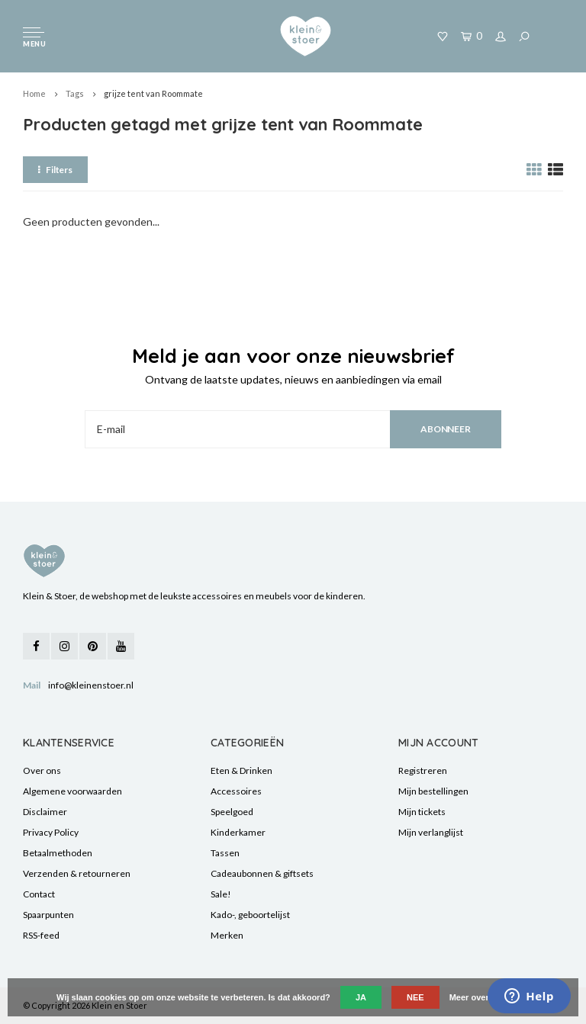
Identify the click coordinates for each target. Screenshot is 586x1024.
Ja (361, 997)
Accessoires (236, 791)
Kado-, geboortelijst (250, 914)
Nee (415, 997)
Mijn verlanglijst (430, 832)
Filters (55, 169)
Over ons (42, 770)
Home (34, 93)
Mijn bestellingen (433, 791)
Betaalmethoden (57, 853)
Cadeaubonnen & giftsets (262, 873)
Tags (75, 93)
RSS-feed (41, 935)
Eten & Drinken (241, 770)
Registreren (422, 770)
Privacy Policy (51, 832)
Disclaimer (45, 811)
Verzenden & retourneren (76, 873)
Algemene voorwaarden (72, 791)
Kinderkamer (238, 832)
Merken (227, 935)
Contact (39, 894)
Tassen (225, 853)
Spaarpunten (48, 914)
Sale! (221, 894)
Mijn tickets (422, 811)
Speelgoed (232, 811)
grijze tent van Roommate (153, 93)
